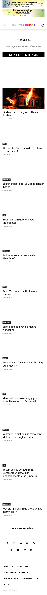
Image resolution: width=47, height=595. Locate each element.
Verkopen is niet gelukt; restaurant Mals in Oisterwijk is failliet (22, 436)
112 (4, 108)
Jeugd (5, 358)
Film (4, 144)
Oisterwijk (6, 251)
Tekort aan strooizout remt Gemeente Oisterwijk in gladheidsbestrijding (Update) (20, 473)
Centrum (6, 430)
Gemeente (6, 179)
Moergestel (7, 322)
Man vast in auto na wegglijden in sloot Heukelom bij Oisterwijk (22, 400)
